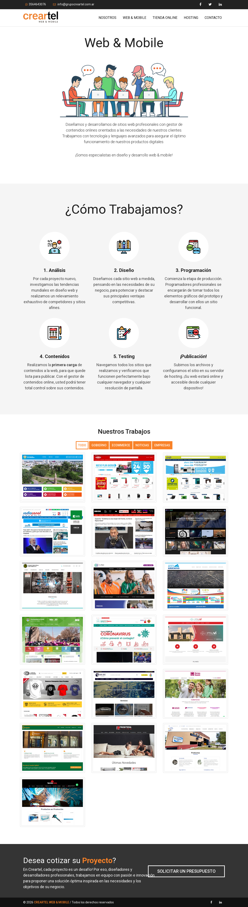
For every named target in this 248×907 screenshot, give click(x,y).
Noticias (142, 445)
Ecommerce (121, 445)
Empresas (162, 445)
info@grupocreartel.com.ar (73, 4)
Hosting (191, 18)
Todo (82, 445)
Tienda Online (165, 18)
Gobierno (99, 445)
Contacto (213, 18)
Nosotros (107, 18)
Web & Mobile (134, 18)
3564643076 (35, 4)
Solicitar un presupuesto (186, 871)
